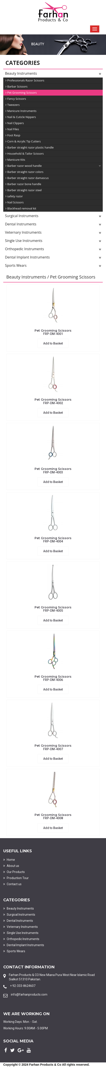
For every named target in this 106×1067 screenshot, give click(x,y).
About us (11, 866)
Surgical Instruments (53, 216)
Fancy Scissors (15, 98)
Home (9, 859)
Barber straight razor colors (24, 171)
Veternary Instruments (53, 233)
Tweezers (12, 104)
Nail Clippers (14, 123)
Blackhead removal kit (20, 208)
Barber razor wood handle (53, 165)
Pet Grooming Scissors (21, 92)
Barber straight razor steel (23, 190)
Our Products (14, 872)
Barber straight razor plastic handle (29, 147)
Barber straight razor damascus (27, 178)
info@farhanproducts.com (29, 994)
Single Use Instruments (53, 241)
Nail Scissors (14, 202)
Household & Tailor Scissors (24, 153)
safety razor (14, 196)
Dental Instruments (53, 224)
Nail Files (12, 129)
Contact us (12, 884)
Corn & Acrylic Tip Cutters (23, 141)
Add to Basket (53, 343)
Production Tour (16, 878)
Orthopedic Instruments (53, 249)
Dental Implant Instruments (53, 257)
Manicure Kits (15, 159)
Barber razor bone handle (23, 184)
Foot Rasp (12, 135)
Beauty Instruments (53, 74)
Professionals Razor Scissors (24, 80)
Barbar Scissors (16, 86)
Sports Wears (53, 266)
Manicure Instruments (20, 110)
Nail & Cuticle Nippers (20, 117)
